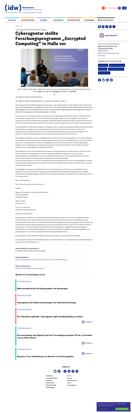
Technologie (12, 20)
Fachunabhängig (89, 20)
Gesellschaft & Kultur (27, 20)
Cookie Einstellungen (71, 385)
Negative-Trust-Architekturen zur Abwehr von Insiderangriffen (45, 356)
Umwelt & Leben (58, 20)
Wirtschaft (102, 69)
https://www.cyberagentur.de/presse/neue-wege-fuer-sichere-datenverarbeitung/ (41, 260)
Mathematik (103, 65)
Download (72, 91)
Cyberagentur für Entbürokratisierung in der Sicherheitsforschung (46, 302)
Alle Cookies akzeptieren (122, 409)
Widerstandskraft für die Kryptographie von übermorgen (42, 288)
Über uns (69, 376)
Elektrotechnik (104, 73)
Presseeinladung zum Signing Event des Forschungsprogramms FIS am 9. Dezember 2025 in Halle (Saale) (55, 336)
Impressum (69, 378)
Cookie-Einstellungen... (103, 409)
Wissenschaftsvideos (105, 20)
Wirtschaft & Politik (73, 20)
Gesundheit (43, 20)
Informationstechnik (116, 69)
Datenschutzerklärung (72, 380)
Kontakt (69, 383)
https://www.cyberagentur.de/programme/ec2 (30, 184)
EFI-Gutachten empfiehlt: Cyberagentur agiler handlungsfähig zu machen (50, 316)
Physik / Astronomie (116, 65)
